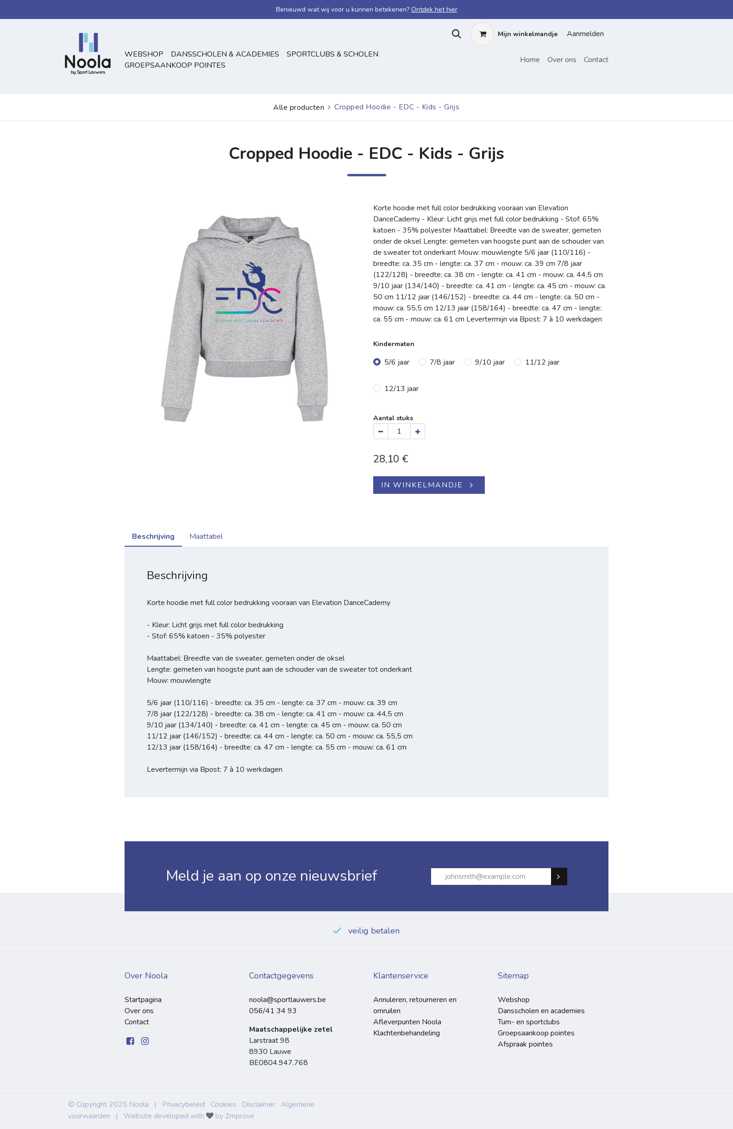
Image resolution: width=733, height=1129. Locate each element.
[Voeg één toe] (417, 431)
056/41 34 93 (273, 1011)
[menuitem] (530, 59)
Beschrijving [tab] (153, 536)
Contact (137, 1022)
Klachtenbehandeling (406, 1033)
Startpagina (143, 1000)
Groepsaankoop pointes (175, 65)
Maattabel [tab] (206, 536)
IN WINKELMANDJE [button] (422, 485)
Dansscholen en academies (541, 1011)
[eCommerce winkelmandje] (514, 34)
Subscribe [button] (563, 876)
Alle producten (298, 107)
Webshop (144, 54)
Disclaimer (258, 1104)
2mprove (239, 1116)
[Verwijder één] (380, 431)
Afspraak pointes (525, 1044)
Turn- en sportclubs (529, 1022)
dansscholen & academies (225, 54)
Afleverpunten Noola (407, 1022)
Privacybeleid (183, 1104)
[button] (454, 33)
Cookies (223, 1104)
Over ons (139, 1011)
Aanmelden (585, 34)
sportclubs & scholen (332, 54)
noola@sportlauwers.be (287, 1000)
